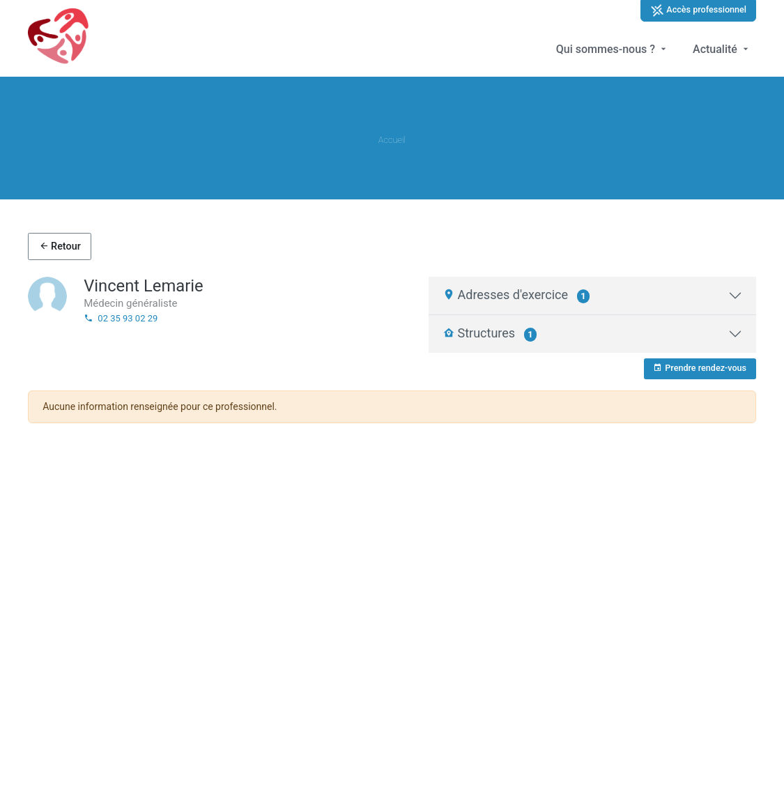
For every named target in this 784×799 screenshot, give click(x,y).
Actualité (722, 49)
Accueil (392, 140)
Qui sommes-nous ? (612, 49)
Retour (60, 246)
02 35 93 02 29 (120, 318)
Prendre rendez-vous (699, 368)
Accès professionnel (698, 10)
